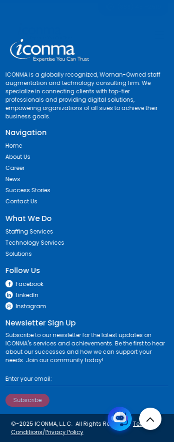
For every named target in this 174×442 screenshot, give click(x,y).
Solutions (17, 254)
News (11, 179)
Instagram (24, 306)
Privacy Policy (63, 432)
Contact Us (20, 201)
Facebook (23, 284)
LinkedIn (20, 295)
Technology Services (33, 243)
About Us (16, 157)
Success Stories (26, 190)
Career (13, 168)
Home (12, 146)
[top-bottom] (150, 419)
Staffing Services (28, 231)
